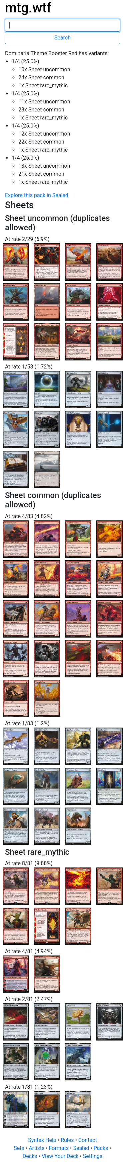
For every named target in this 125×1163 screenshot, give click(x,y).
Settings (92, 1156)
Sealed (81, 1148)
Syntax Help (43, 1140)
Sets (19, 1148)
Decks (31, 1156)
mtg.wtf (28, 8)
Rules (68, 1140)
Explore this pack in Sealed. (37, 195)
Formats (59, 1148)
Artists (37, 1148)
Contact (87, 1140)
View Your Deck (61, 1156)
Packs (101, 1148)
